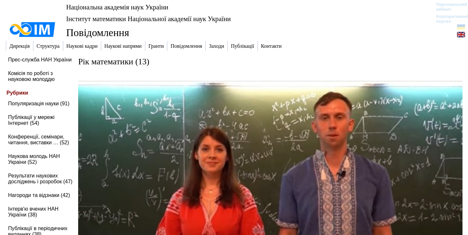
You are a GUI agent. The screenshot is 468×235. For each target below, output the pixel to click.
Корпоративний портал (448, 19)
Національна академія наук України (117, 7)
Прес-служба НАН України (40, 59)
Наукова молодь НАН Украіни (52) (34, 159)
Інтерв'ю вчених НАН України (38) (33, 211)
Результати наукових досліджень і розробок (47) (40, 178)
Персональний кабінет (448, 7)
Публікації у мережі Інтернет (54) (31, 120)
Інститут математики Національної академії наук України (148, 18)
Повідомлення (97, 32)
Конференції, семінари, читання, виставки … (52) (38, 139)
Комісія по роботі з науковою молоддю (31, 76)
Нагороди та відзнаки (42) (39, 195)
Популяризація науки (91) (38, 103)
